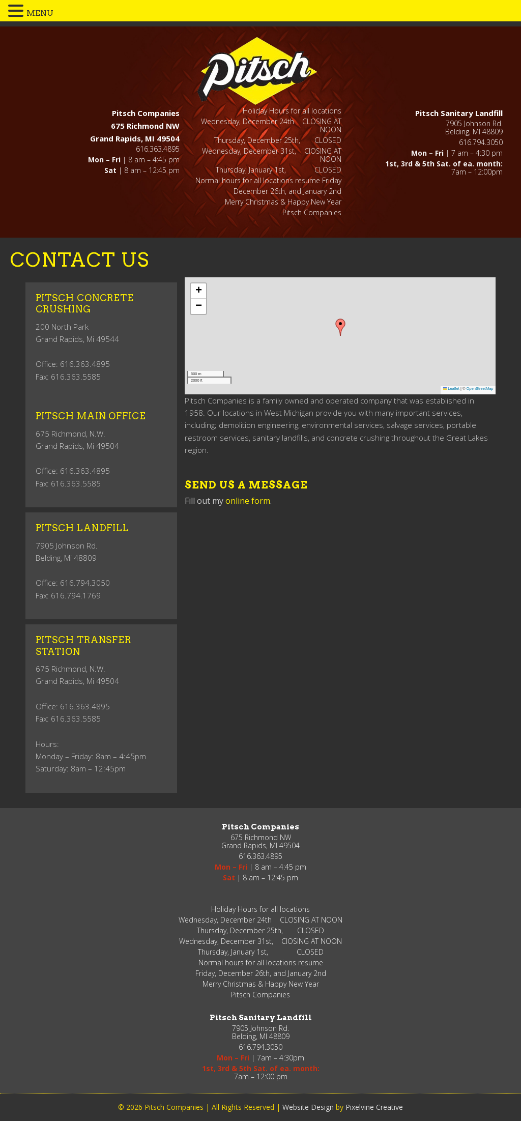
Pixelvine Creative (374, 1107)
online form (247, 500)
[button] (340, 327)
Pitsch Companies (259, 70)
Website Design (308, 1107)
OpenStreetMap (480, 388)
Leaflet (451, 388)
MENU (39, 13)
